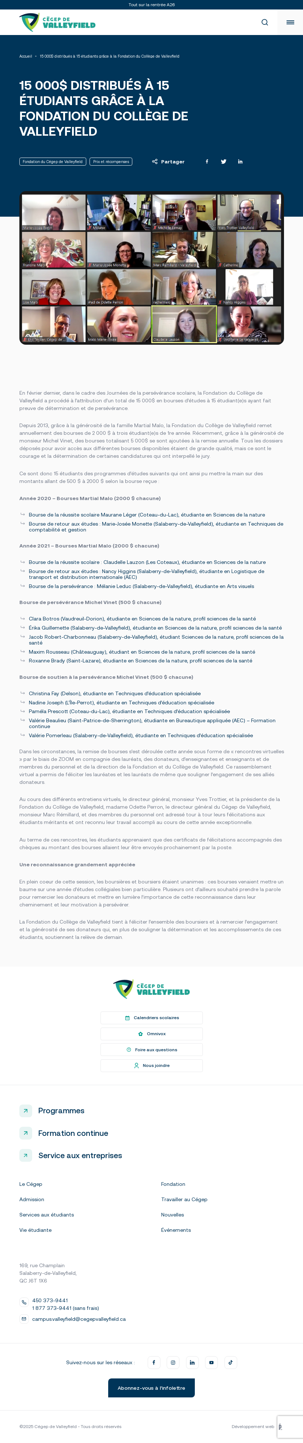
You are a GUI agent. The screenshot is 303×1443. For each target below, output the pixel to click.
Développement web (258, 1427)
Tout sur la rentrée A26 (152, 4)
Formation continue (73, 1133)
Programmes (61, 1110)
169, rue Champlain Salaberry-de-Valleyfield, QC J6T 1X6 (48, 1273)
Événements (176, 1230)
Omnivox (151, 1033)
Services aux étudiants (46, 1215)
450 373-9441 (50, 1300)
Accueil (25, 56)
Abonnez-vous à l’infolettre (151, 1388)
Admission (31, 1199)
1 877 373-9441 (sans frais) (65, 1308)
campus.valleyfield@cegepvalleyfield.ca (79, 1319)
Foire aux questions (151, 1050)
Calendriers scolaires (151, 1018)
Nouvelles (172, 1215)
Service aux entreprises (80, 1155)
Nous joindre (151, 1066)
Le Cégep (30, 1184)
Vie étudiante (35, 1230)
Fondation (173, 1184)
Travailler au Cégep (184, 1199)
